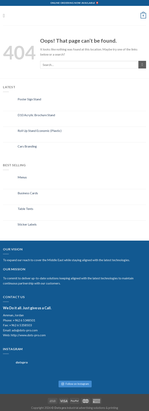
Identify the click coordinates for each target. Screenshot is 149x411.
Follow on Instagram (75, 381)
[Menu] (5, 15)
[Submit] (142, 64)
